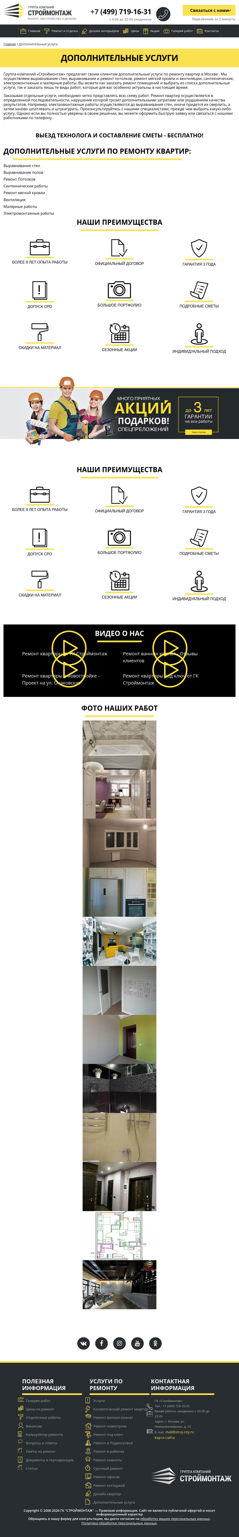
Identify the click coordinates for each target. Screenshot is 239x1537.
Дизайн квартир (107, 1494)
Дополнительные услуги (114, 1502)
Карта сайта (165, 1437)
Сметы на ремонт (41, 1451)
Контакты (208, 31)
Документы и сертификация (50, 1460)
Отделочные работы (43, 1417)
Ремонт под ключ (108, 1434)
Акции (151, 31)
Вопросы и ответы (41, 1443)
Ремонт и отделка (61, 31)
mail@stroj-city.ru (179, 1432)
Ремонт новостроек (110, 1426)
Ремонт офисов (106, 1477)
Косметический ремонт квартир (120, 1409)
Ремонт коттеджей (109, 1485)
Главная (30, 31)
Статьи (32, 1468)
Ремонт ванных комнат (113, 1417)
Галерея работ (178, 31)
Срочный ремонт (108, 1468)
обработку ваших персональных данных (175, 1518)
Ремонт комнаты (107, 1460)
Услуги (99, 1400)
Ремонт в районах (108, 1451)
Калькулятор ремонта (44, 1434)
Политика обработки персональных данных (119, 1523)
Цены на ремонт (40, 1409)
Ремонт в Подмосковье (113, 1443)
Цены (131, 31)
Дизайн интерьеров (100, 31)
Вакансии (34, 1426)
